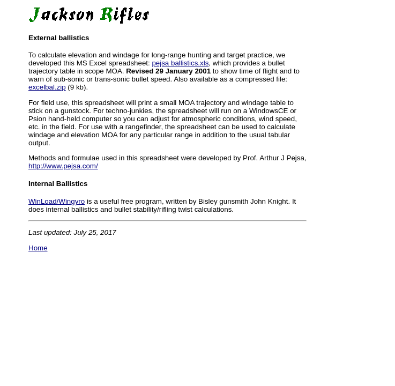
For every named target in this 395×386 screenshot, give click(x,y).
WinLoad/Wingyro (56, 201)
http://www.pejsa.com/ (63, 166)
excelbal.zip (47, 87)
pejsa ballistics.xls (180, 63)
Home (38, 248)
